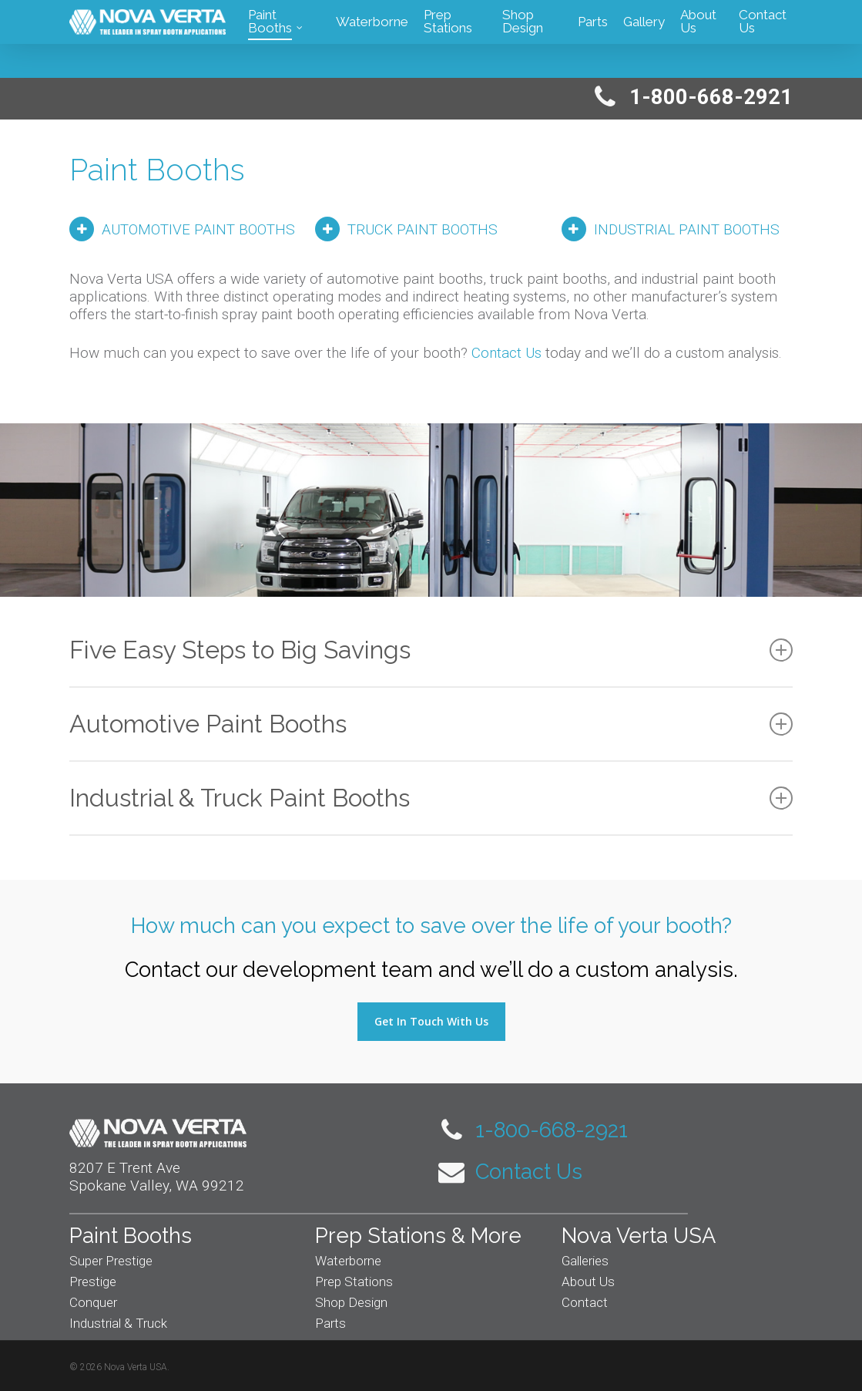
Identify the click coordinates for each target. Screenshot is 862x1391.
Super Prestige (111, 1260)
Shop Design (351, 1302)
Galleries (585, 1260)
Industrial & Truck (118, 1323)
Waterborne (348, 1260)
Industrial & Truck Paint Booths (431, 797)
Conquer (93, 1302)
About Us (588, 1281)
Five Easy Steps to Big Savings (431, 649)
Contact (585, 1302)
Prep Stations (354, 1281)
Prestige (92, 1281)
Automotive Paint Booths (431, 723)
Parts (330, 1323)
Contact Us (506, 353)
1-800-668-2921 (533, 1129)
